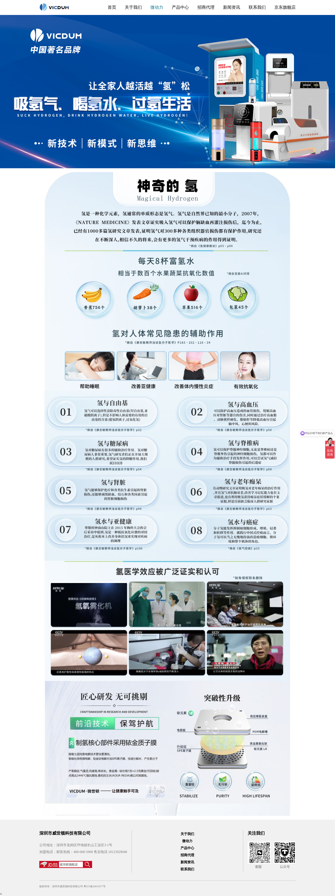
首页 (112, 7)
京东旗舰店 (285, 7)
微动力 (156, 7)
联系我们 (257, 7)
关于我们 (133, 7)
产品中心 (180, 7)
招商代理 (206, 7)
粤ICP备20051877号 (95, 886)
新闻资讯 (231, 7)
